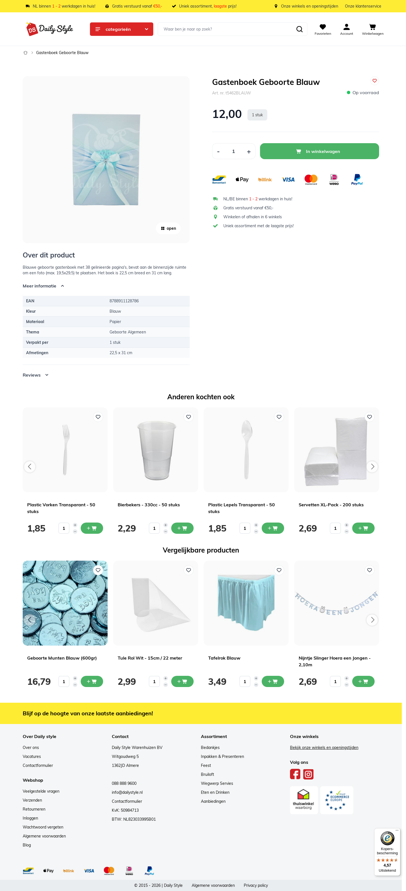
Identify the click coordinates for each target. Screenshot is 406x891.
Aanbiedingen (213, 801)
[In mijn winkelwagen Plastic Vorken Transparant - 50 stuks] (92, 528)
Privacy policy (256, 885)
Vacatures (32, 756)
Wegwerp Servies (217, 783)
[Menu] (397, 831)
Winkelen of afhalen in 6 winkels (252, 216)
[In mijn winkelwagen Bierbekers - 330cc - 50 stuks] (182, 528)
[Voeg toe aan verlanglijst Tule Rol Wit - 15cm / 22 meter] (189, 570)
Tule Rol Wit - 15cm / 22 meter (150, 658)
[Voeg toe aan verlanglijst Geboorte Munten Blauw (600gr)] (98, 570)
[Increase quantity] (75, 525)
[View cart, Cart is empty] (373, 29)
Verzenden (32, 800)
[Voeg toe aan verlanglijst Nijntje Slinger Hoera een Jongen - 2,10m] (370, 570)
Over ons (31, 747)
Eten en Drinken (215, 792)
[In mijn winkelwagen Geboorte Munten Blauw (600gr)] (92, 681)
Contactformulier (38, 765)
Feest (206, 765)
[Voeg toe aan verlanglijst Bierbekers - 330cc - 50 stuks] (189, 417)
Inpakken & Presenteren (222, 756)
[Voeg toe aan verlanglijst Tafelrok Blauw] (279, 570)
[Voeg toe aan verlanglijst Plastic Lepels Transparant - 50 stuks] (279, 417)
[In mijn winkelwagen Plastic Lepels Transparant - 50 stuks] (273, 528)
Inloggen (30, 818)
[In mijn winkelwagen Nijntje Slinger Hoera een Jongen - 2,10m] (363, 681)
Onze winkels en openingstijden (309, 6)
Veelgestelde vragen (41, 791)
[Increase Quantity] (249, 151)
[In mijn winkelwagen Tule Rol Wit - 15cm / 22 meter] (182, 681)
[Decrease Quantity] (218, 151)
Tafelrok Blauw (224, 658)
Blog (27, 845)
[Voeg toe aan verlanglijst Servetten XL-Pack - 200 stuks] (370, 417)
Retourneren (34, 809)
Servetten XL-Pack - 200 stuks (331, 504)
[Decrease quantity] (75, 531)
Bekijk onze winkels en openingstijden (324, 747)
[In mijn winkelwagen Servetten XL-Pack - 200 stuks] (363, 528)
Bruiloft (207, 774)
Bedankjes (210, 747)
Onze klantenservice (363, 6)
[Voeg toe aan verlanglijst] (374, 80)
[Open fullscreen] (106, 159)
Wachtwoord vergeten (43, 827)
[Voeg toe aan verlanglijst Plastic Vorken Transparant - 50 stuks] (98, 417)
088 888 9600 (124, 783)
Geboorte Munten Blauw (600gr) (62, 658)
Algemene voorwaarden (44, 836)
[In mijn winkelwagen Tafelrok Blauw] (273, 681)
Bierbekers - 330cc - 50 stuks (149, 504)
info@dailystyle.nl (127, 792)
